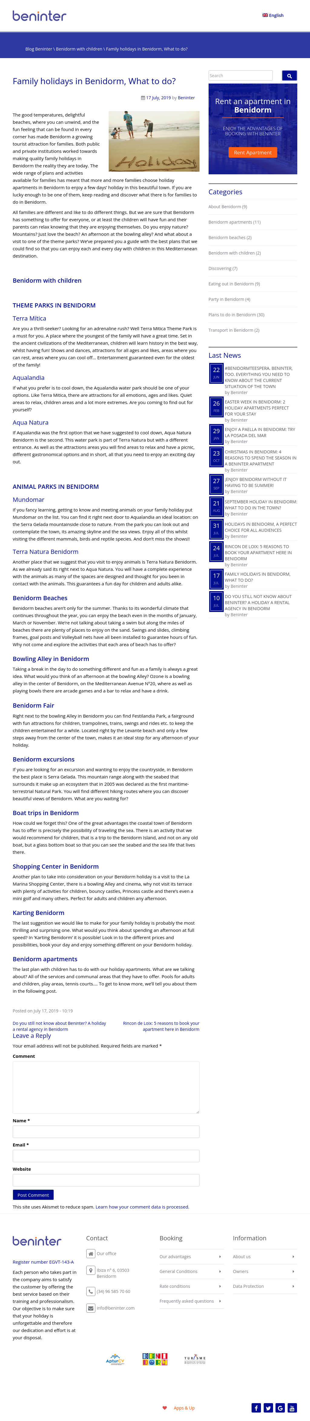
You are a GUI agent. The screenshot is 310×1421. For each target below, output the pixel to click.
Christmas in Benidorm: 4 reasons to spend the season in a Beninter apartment (261, 458)
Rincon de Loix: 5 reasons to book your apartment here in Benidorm (161, 1026)
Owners (241, 1271)
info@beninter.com (116, 1308)
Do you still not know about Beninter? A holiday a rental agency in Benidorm (59, 1026)
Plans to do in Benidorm (232, 314)
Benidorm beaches (227, 237)
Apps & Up (184, 1408)
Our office (107, 1253)
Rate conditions (175, 1286)
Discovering (220, 268)
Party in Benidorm (226, 299)
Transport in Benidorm (231, 330)
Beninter (186, 97)
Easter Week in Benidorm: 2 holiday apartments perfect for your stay (257, 408)
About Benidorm (225, 206)
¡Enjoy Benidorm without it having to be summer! (256, 482)
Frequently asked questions (187, 1301)
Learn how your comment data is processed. (143, 1207)
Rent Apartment (253, 152)
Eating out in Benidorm (231, 284)
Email (21, 1145)
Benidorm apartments (230, 222)
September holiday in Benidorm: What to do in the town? (261, 505)
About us (242, 1256)
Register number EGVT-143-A (43, 1262)
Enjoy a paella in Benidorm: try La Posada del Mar (260, 432)
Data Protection (248, 1286)
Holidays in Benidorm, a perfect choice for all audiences (261, 527)
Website (22, 1169)
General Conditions (178, 1271)
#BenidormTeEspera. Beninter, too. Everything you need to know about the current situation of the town (259, 377)
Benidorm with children (79, 49)
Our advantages (175, 1256)
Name (21, 1120)
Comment (24, 1056)
